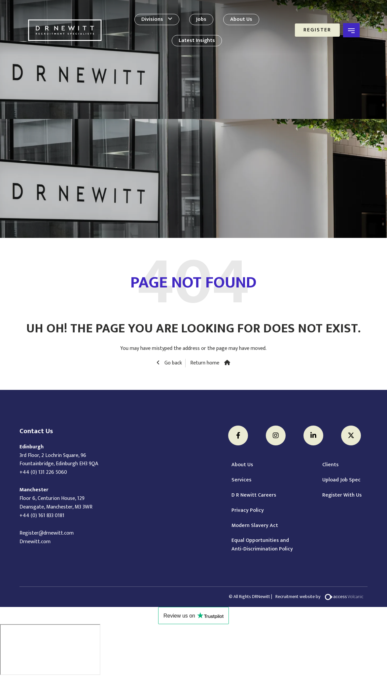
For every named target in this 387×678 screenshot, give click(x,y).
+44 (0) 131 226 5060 (43, 472)
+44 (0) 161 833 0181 (41, 515)
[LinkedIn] (313, 435)
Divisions (152, 19)
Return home (204, 363)
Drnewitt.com (35, 541)
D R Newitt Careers (253, 495)
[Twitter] (351, 435)
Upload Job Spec (341, 480)
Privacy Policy (247, 510)
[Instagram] (276, 435)
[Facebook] (238, 435)
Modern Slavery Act (254, 525)
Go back (172, 363)
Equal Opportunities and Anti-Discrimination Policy (262, 544)
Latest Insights (197, 40)
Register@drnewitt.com (46, 533)
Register (317, 29)
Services (241, 480)
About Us (241, 19)
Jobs (201, 19)
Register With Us (342, 495)
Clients (330, 465)
